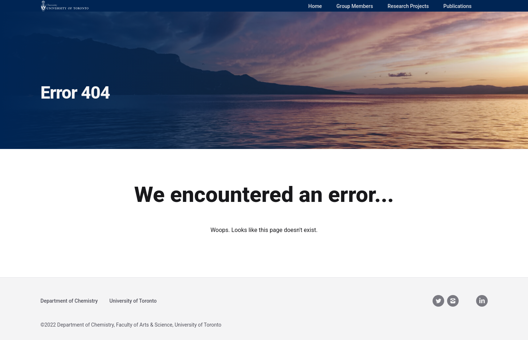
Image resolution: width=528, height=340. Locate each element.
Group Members (354, 6)
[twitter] (438, 301)
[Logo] (65, 6)
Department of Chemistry (69, 301)
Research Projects (408, 6)
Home (315, 6)
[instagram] (453, 301)
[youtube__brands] (467, 301)
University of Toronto (132, 301)
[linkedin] (482, 301)
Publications (457, 6)
